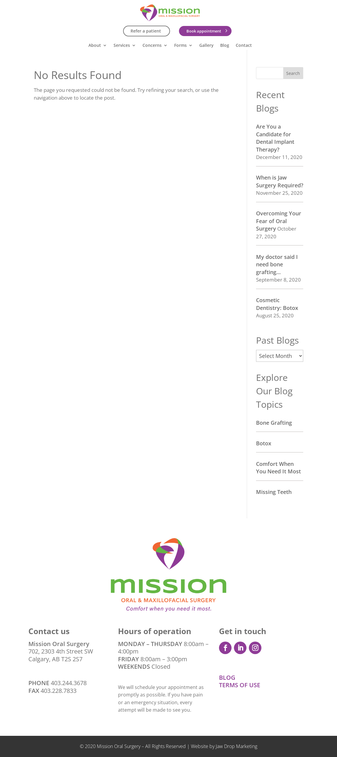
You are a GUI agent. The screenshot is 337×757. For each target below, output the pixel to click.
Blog (224, 45)
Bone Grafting (274, 422)
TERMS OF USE (239, 685)
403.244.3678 (69, 683)
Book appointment (203, 31)
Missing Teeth (274, 491)
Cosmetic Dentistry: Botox (277, 303)
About (94, 45)
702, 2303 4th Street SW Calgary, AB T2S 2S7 (60, 651)
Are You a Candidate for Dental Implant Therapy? (275, 138)
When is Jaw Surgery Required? (279, 181)
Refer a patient (146, 31)
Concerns (152, 45)
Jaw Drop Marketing (236, 746)
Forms (180, 45)
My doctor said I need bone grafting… (277, 264)
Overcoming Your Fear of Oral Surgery (278, 221)
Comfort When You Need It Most (278, 467)
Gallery (206, 45)
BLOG (227, 677)
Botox (263, 443)
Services (122, 45)
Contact (244, 45)
